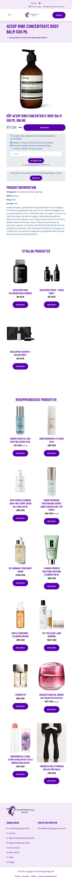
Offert (11, 857)
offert (59, 15)
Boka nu (36, 178)
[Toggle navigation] (9, 15)
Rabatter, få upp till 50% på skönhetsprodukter (33, 142)
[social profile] (39, 3)
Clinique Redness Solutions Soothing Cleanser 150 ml (51, 571)
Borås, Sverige (33, 6)
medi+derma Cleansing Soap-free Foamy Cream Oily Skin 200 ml (20, 503)
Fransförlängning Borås (19, 828)
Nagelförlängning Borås (19, 843)
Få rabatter (36, 161)
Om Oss (12, 833)
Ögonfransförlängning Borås (21, 838)
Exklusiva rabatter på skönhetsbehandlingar (32, 145)
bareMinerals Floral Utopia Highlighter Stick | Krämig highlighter (20, 759)
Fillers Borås (14, 852)
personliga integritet (32, 165)
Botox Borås (14, 847)
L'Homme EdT (20, 694)
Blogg (11, 862)
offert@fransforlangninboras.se (53, 6)
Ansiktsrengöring (34, 192)
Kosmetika (22, 192)
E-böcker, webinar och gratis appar (28, 148)
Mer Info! (44, 127)
